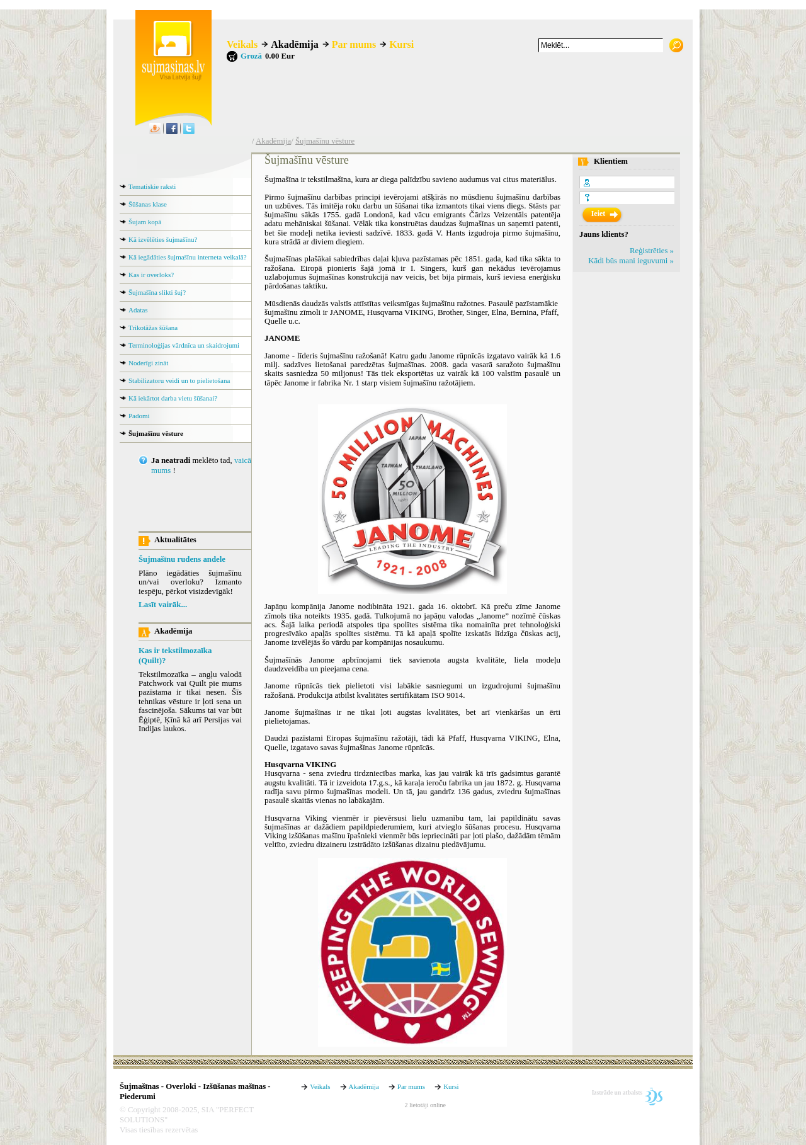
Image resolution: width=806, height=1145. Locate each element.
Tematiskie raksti (152, 186)
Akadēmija (295, 44)
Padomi (139, 415)
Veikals (242, 44)
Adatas (138, 310)
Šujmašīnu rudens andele (182, 559)
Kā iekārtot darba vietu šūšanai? (172, 398)
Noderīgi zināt (148, 363)
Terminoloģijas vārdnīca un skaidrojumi (183, 345)
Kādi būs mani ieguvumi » (631, 260)
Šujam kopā (144, 221)
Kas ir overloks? (151, 274)
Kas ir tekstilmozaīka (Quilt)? (175, 655)
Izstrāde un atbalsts (617, 1092)
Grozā (251, 56)
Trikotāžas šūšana (153, 327)
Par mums (354, 44)
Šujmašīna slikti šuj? (157, 292)
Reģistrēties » (652, 250)
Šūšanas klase (147, 204)
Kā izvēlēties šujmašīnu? (162, 239)
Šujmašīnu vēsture (325, 141)
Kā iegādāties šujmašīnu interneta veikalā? (187, 257)
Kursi (401, 44)
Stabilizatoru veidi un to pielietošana (179, 380)
